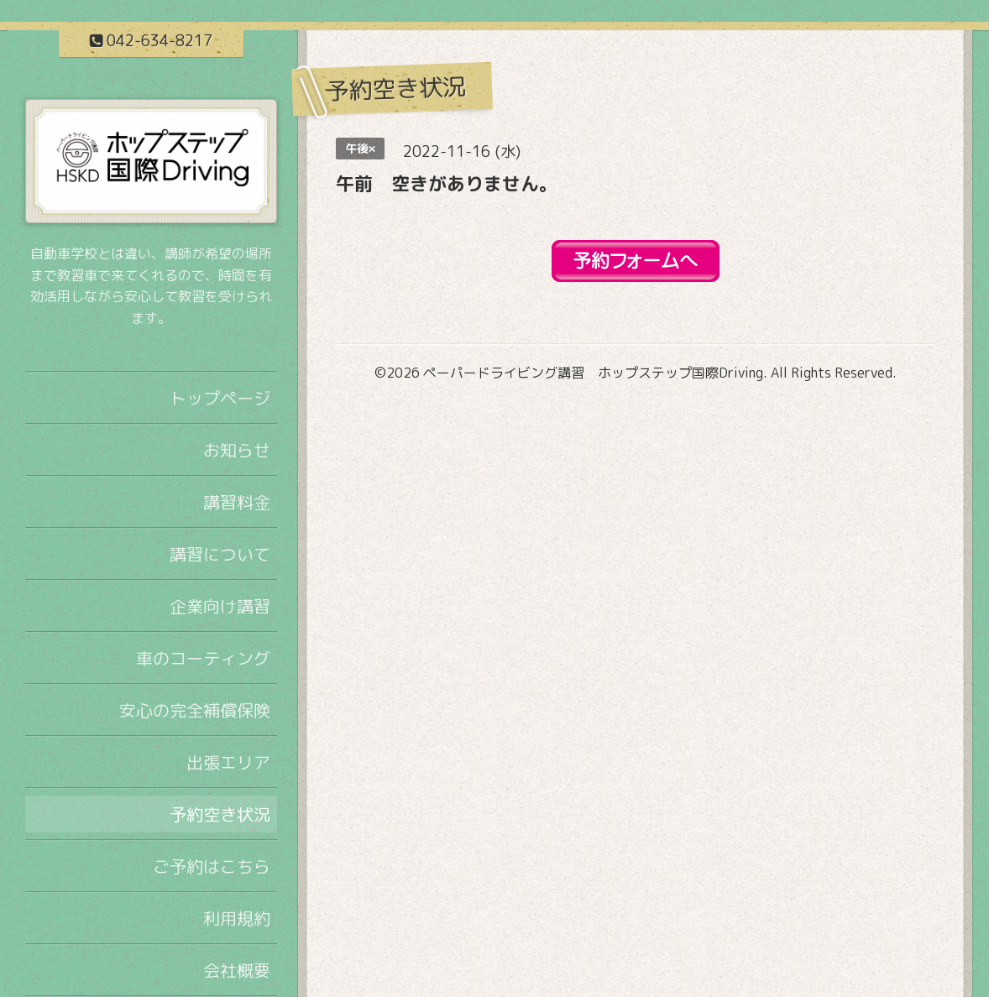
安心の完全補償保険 (194, 710)
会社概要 (236, 970)
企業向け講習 (220, 606)
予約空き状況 (220, 814)
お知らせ (236, 450)
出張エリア (228, 762)
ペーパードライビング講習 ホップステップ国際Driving (593, 372)
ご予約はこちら (211, 866)
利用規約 (236, 918)
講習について (220, 554)
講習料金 (236, 502)
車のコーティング (203, 658)
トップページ (220, 398)
